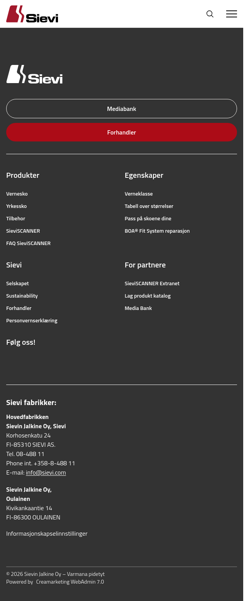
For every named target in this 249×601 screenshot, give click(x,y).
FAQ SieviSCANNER (28, 243)
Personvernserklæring (31, 320)
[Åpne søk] (209, 13)
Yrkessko (16, 206)
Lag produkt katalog (148, 296)
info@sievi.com (46, 472)
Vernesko (17, 193)
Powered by (55, 582)
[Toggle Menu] (231, 13)
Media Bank (138, 308)
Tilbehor (15, 218)
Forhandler (121, 132)
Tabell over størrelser (149, 206)
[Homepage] (41, 13)
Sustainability (22, 296)
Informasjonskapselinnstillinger (46, 533)
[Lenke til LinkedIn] (61, 360)
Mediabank (121, 108)
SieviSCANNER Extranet (152, 283)
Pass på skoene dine (148, 218)
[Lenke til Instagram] (27, 360)
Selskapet (17, 283)
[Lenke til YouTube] (44, 360)
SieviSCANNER (23, 231)
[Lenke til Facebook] (10, 360)
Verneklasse (139, 193)
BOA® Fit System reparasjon (157, 231)
